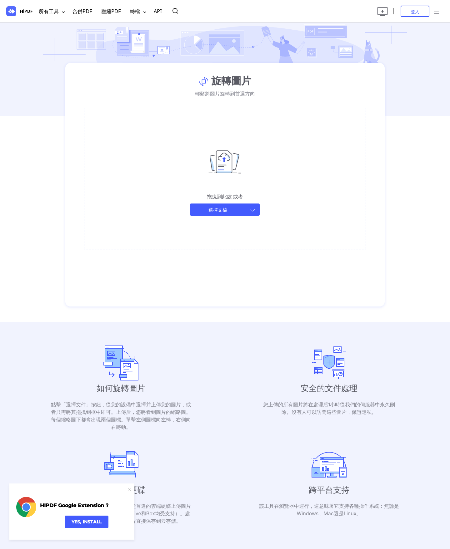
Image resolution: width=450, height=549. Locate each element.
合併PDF (82, 11)
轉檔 (138, 11)
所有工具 (52, 11)
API (158, 11)
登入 (415, 11)
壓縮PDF (111, 11)
